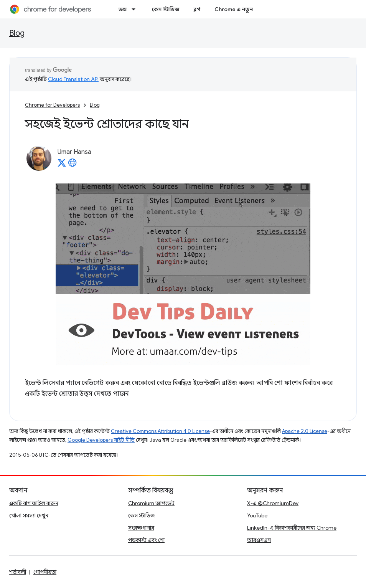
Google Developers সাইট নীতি (101, 440)
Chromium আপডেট (151, 503)
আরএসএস (259, 540)
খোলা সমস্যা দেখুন (28, 515)
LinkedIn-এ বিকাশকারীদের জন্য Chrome (291, 527)
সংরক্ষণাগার (141, 527)
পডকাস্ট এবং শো (146, 540)
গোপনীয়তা (44, 572)
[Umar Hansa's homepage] (72, 165)
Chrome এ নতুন (233, 9)
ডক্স (123, 9)
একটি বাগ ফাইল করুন (33, 503)
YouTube (257, 515)
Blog (17, 33)
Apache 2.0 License (304, 431)
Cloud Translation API (73, 79)
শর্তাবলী (17, 572)
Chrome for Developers (52, 105)
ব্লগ (197, 9)
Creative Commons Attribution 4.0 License (160, 431)
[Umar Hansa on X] (62, 165)
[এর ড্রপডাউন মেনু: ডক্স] (136, 9)
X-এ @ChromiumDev (272, 503)
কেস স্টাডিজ (166, 9)
